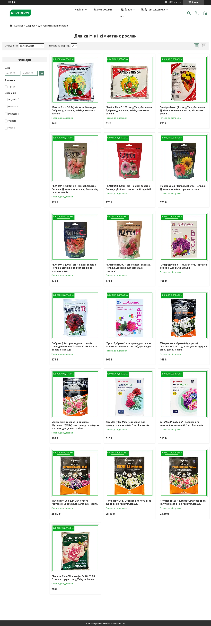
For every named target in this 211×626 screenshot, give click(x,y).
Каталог (18, 25)
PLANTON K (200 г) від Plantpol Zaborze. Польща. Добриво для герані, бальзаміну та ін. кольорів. (75, 189)
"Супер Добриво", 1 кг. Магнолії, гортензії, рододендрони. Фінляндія (183, 266)
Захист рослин (102, 9)
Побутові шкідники (153, 9)
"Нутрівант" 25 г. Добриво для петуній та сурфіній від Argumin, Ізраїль (128, 502)
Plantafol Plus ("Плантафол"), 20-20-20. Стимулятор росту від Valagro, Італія (73, 578)
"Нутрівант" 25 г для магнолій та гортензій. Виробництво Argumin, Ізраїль (75, 502)
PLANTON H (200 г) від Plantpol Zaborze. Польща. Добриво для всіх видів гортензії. (128, 267)
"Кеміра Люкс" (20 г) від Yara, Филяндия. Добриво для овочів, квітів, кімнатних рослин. (74, 110)
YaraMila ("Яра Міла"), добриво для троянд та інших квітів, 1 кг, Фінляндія (127, 424)
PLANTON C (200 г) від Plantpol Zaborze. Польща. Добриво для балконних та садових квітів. (74, 267)
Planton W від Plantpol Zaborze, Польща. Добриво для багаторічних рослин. (183, 188)
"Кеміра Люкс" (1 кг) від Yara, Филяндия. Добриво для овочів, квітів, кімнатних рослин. (183, 110)
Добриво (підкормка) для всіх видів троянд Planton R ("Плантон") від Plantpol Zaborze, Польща (75, 346)
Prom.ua (121, 623)
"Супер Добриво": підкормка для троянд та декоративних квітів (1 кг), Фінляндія (128, 345)
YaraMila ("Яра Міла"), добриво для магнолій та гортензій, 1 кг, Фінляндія (181, 424)
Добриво (126, 9)
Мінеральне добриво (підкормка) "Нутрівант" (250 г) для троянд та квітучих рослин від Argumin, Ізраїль (75, 425)
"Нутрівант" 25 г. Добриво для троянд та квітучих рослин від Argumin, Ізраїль (183, 502)
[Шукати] (189, 13)
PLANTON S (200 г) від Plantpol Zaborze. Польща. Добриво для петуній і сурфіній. (129, 188)
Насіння (79, 9)
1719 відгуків (175, 2)
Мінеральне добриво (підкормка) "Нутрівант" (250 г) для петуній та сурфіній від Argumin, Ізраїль (183, 346)
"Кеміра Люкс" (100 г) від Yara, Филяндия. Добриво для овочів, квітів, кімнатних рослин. (129, 110)
